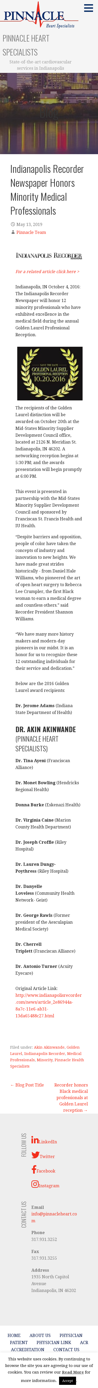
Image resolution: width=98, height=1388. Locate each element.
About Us (40, 1335)
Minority (45, 1060)
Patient (19, 1342)
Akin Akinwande (49, 1047)
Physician (71, 1335)
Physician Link (54, 1342)
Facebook (43, 1169)
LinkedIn (44, 1140)
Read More (73, 1372)
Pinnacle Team (31, 232)
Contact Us (66, 1349)
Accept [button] (67, 1381)
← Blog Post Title (27, 1085)
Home (14, 1335)
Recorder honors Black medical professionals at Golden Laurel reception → (71, 1098)
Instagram (45, 1184)
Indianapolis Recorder (44, 1054)
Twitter (43, 1155)
